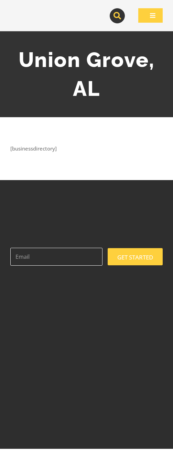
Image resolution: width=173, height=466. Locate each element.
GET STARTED (135, 257)
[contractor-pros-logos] (41, 11)
